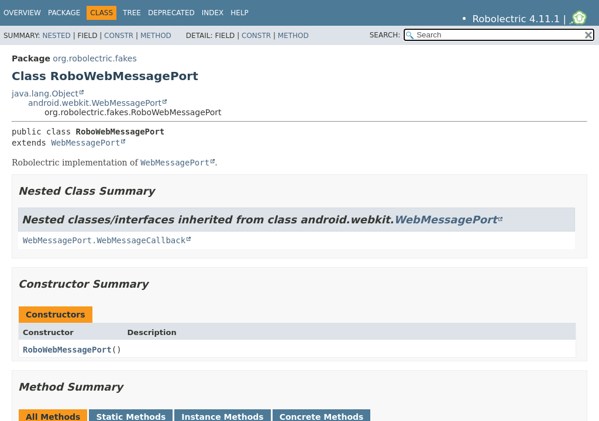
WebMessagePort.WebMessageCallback (104, 240)
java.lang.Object (45, 93)
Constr (118, 36)
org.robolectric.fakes (94, 58)
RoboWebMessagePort (67, 349)
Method (155, 36)
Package (64, 13)
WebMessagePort (85, 142)
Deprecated (171, 13)
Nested (56, 36)
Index (213, 13)
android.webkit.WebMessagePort (94, 103)
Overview (22, 13)
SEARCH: (385, 35)
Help (239, 13)
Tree (132, 13)
